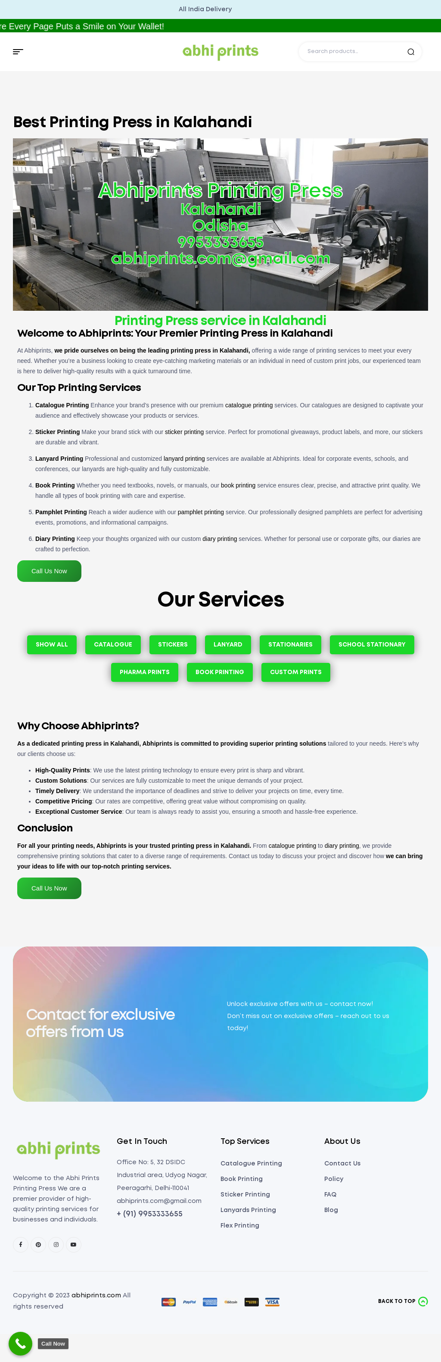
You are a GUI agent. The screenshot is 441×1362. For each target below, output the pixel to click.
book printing (238, 485)
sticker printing (184, 431)
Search (411, 51)
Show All (52, 644)
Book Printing (220, 672)
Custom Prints (296, 672)
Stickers (173, 644)
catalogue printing (249, 405)
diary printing (219, 538)
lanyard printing (184, 458)
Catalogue (113, 644)
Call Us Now (49, 571)
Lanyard (228, 644)
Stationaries (290, 644)
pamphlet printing (201, 512)
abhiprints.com (96, 1296)
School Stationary (372, 644)
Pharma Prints (145, 672)
